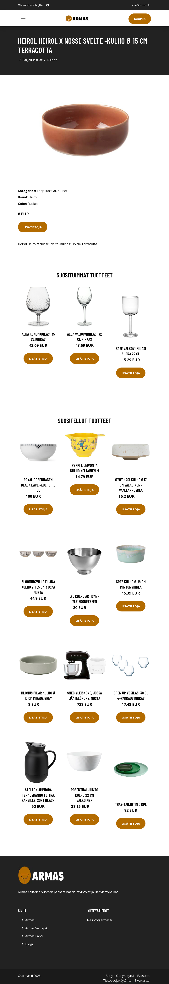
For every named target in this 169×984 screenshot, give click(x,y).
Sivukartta (142, 980)
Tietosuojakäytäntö (117, 980)
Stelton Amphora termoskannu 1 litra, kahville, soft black (38, 795)
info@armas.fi (141, 5)
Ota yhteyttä (125, 976)
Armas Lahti (34, 936)
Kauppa (139, 19)
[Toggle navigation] (23, 18)
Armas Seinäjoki (36, 928)
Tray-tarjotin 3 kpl (131, 804)
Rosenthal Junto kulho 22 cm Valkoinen (84, 795)
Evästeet (143, 976)
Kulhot (52, 60)
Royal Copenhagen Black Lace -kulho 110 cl (38, 484)
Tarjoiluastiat (32, 60)
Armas (30, 920)
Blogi (29, 944)
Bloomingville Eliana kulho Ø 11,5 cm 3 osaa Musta (38, 587)
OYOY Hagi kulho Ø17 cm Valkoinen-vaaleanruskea (131, 484)
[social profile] (48, 5)
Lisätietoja (33, 227)
